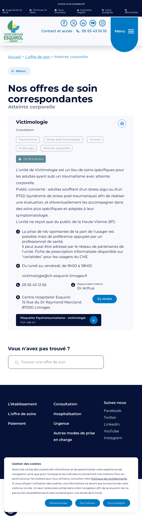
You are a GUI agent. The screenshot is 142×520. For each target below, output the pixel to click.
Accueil (14, 58)
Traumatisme (28, 141)
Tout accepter (116, 503)
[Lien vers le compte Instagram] (102, 23)
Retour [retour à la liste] (21, 72)
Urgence (61, 425)
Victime (94, 141)
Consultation (65, 406)
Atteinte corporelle (56, 150)
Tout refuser (87, 503)
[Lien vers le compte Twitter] (73, 23)
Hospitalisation (67, 415)
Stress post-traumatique (63, 141)
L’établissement (22, 406)
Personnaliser (58, 503)
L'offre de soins (22, 415)
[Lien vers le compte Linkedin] (83, 23)
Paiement (17, 425)
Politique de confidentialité (109, 478)
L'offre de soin (37, 58)
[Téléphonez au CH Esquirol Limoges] (90, 32)
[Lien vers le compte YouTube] (92, 23)
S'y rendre (104, 300)
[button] (13, 11)
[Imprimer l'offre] (122, 125)
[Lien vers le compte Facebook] (64, 23)
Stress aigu (26, 150)
